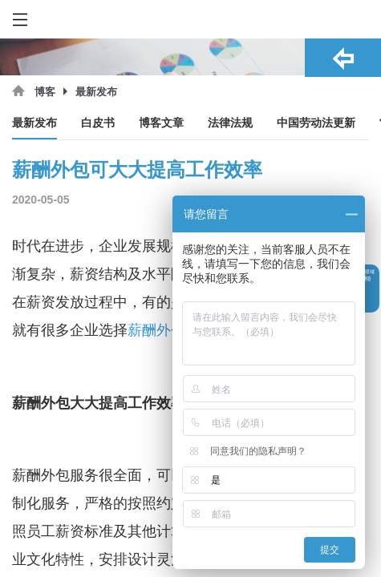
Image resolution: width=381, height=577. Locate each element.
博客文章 (161, 123)
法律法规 (230, 123)
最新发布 (34, 123)
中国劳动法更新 (316, 123)
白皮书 (98, 123)
